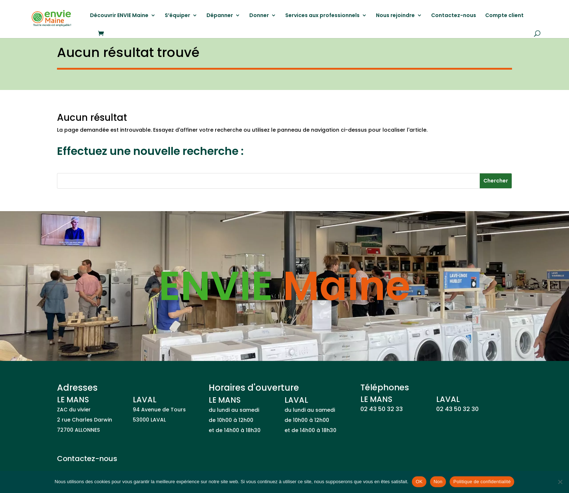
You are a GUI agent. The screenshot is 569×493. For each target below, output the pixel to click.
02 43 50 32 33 (381, 409)
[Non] (560, 481)
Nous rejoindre (395, 16)
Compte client (504, 16)
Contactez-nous (453, 16)
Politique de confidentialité (482, 481)
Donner (259, 16)
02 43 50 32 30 (457, 409)
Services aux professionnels (322, 16)
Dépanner (219, 16)
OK (419, 481)
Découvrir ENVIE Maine (119, 16)
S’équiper (177, 16)
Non (438, 481)
